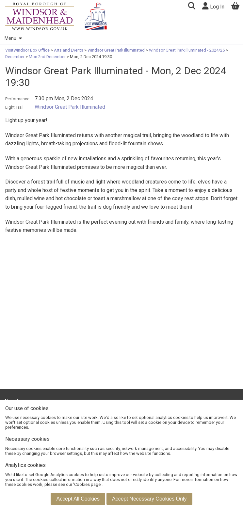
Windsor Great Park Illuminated (116, 50)
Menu (13, 38)
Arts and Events (68, 50)
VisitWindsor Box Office (28, 50)
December (15, 56)
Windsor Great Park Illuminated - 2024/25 (187, 50)
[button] (192, 6)
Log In (213, 6)
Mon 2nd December (47, 56)
